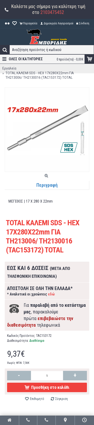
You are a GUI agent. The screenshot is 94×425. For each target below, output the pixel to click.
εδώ (51, 294)
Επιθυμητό (37, 399)
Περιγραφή (47, 185)
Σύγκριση (61, 399)
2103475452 (52, 12)
